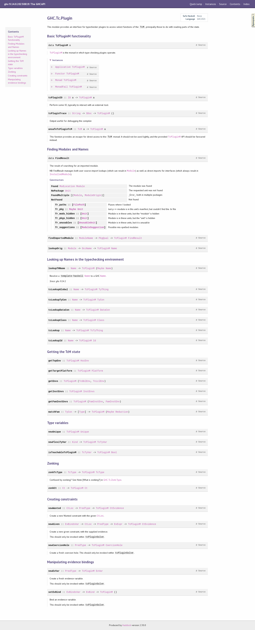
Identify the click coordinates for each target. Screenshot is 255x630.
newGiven (53, 524)
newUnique (54, 431)
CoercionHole (114, 545)
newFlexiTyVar (57, 442)
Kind (75, 442)
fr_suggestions (65, 227)
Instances (210, 4)
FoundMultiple (60, 195)
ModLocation (67, 186)
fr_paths (60, 204)
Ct (63, 488)
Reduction (122, 411)
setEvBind (54, 592)
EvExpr (118, 524)
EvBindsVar (72, 524)
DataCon (105, 309)
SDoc (89, 113)
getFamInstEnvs (58, 401)
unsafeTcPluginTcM (60, 129)
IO (69, 97)
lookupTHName (56, 268)
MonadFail (61, 87)
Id (94, 340)
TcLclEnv (98, 381)
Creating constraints (17, 75)
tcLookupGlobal (58, 289)
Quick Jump (196, 4)
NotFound (56, 199)
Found (54, 186)
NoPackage (57, 191)
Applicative (63, 67)
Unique (85, 431)
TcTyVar (102, 442)
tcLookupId (55, 340)
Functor (60, 73)
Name (114, 248)
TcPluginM (61, 45)
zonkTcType (55, 472)
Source (223, 4)
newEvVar (53, 571)
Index (246, 4)
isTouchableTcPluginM (62, 452)
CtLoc (70, 508)
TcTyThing (96, 330)
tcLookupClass (57, 320)
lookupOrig (55, 248)
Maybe (72, 209)
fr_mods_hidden (65, 213)
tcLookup (53, 330)
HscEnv (85, 360)
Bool (114, 452)
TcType (72, 472)
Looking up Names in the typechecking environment (17, 54)
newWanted (54, 508)
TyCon (100, 299)
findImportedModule (61, 238)
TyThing (103, 289)
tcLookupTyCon (57, 299)
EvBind (90, 592)
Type (82, 411)
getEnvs (53, 381)
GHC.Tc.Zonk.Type (112, 479)
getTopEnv (54, 360)
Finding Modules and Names (16, 45)
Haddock (126, 625)
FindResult (62, 158)
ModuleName (86, 238)
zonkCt (52, 488)
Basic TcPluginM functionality (16, 38)
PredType (84, 508)
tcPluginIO (55, 97)
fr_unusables (63, 222)
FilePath (79, 204)
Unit (68, 191)
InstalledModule (60, 174)
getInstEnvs (56, 391)
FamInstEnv (96, 401)
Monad (58, 80)
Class (100, 320)
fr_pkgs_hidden (65, 218)
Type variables (15, 68)
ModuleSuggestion (93, 227)
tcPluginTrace (57, 113)
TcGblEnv (84, 381)
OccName (87, 248)
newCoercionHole (58, 545)
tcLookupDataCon (58, 309)
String (76, 113)
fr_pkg (59, 209)
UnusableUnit (87, 222)
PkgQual (103, 238)
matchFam (53, 411)
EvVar (99, 571)
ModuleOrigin (93, 195)
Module (131, 170)
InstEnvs (88, 391)
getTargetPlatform (60, 370)
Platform (97, 370)
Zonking (12, 71)
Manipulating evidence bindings (17, 81)
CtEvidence (117, 508)
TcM (80, 129)
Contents (235, 4)
